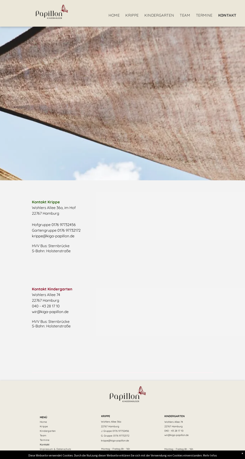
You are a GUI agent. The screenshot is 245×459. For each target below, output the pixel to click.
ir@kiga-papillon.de (52, 311)
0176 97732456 (64, 224)
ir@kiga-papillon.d (176, 435)
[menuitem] (114, 15)
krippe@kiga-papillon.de (53, 236)
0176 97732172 (69, 230)
